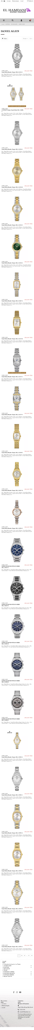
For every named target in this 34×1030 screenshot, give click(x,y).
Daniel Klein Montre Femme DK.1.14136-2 (12, 187)
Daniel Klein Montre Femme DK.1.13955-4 (12, 833)
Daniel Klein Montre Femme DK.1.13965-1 (12, 795)
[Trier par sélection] (25, 39)
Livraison (9, 1)
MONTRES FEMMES (8, 975)
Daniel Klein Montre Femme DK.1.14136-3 (12, 225)
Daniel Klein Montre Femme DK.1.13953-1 (12, 946)
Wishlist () (30, 1)
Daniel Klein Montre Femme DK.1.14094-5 (12, 528)
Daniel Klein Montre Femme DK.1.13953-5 (12, 908)
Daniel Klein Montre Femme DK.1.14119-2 (12, 338)
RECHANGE (6, 968)
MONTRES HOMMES (8, 971)
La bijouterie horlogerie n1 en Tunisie (12, 964)
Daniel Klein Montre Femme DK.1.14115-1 (12, 376)
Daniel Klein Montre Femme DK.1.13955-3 (12, 871)
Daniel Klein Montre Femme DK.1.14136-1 (12, 149)
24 (31, 38)
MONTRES (6, 967)
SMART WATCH (7, 976)
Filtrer (4, 38)
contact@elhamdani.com (24, 1011)
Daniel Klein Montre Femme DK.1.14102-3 (12, 452)
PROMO (5, 970)
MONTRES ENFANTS (9, 973)
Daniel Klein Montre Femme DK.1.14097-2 (12, 490)
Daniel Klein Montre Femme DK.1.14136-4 (12, 263)
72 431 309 (22, 1009)
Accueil (21, 1)
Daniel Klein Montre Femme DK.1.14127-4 (12, 301)
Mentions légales (15, 1)
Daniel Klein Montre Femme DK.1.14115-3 (12, 414)
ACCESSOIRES (7, 965)
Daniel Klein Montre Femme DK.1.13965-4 (12, 757)
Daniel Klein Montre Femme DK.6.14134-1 (12, 72)
